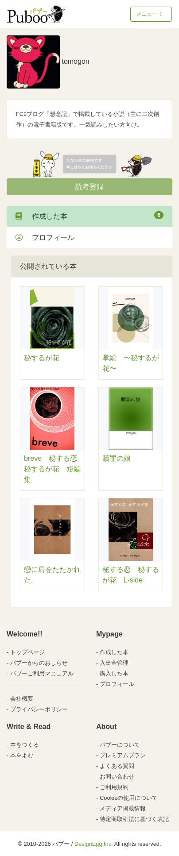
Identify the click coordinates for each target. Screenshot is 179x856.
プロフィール (45, 237)
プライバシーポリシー (39, 709)
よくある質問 (117, 766)
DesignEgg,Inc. (93, 844)
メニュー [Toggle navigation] (150, 14)
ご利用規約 (114, 787)
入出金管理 (114, 662)
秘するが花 (41, 358)
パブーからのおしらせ (39, 662)
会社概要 (21, 698)
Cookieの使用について (129, 797)
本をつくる (24, 744)
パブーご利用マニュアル (42, 673)
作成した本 (89, 215)
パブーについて (120, 744)
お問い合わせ (117, 776)
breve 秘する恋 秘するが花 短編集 (54, 469)
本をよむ (21, 755)
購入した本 (114, 673)
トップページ (27, 652)
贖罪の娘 (116, 458)
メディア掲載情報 (123, 808)
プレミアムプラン (123, 755)
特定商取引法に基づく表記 (134, 819)
